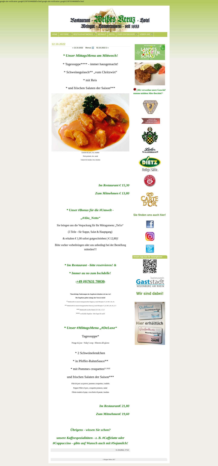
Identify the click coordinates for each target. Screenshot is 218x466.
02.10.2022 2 (102, 48)
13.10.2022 (77, 48)
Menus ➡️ (89, 48)
